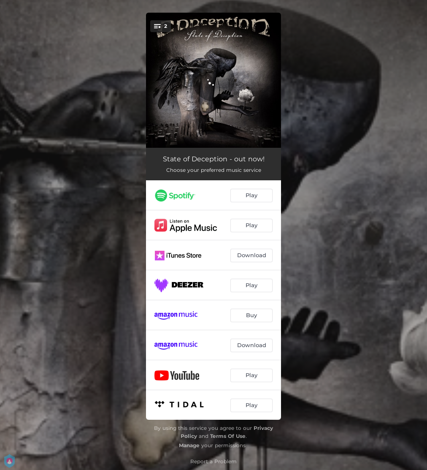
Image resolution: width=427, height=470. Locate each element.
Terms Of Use (228, 436)
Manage (189, 445)
